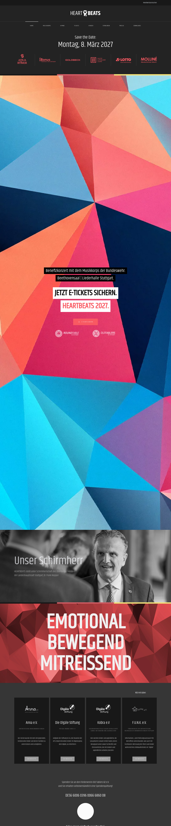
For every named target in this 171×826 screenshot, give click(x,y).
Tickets (76, 26)
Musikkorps (47, 26)
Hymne (62, 26)
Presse (121, 26)
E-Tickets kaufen (85, 322)
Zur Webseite (31, 759)
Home (31, 26)
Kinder (91, 26)
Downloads (137, 26)
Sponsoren (106, 26)
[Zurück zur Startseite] (85, 13)
